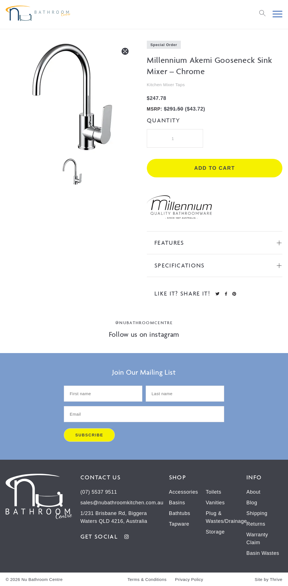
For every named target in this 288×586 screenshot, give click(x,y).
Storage (215, 532)
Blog (251, 502)
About (253, 492)
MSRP (154, 109)
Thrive (276, 579)
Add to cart (214, 168)
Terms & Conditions (146, 579)
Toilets (213, 492)
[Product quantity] (175, 138)
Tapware (179, 524)
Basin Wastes (262, 553)
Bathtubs (179, 513)
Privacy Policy (189, 579)
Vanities (215, 502)
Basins (177, 502)
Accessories (183, 492)
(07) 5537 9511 (98, 492)
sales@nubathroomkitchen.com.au (121, 502)
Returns (255, 524)
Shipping (256, 513)
